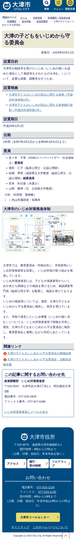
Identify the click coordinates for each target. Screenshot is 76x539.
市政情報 (37, 18)
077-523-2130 (47, 492)
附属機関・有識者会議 (59, 18)
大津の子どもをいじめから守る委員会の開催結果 (39, 353)
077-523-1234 (45, 487)
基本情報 (26, 21)
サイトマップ (20, 527)
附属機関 (11, 21)
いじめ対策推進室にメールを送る (26, 411)
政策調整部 (42, 21)
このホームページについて (50, 527)
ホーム (23, 18)
